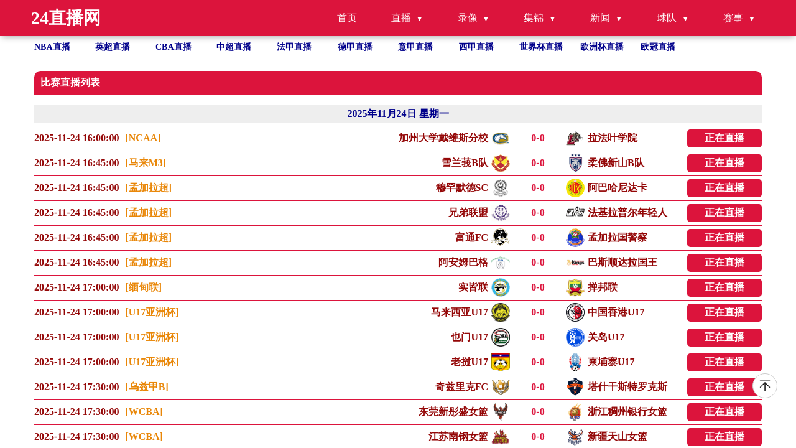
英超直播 (112, 47)
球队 (667, 17)
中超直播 (233, 47)
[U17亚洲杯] (151, 312)
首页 (347, 17)
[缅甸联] (143, 287)
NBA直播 (52, 47)
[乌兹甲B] (146, 386)
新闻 (600, 17)
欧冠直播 (658, 47)
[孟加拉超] (148, 187)
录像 (468, 17)
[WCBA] (143, 411)
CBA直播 (173, 47)
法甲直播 (294, 47)
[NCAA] (142, 138)
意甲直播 (415, 47)
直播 (401, 17)
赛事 (733, 17)
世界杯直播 (541, 47)
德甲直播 (355, 47)
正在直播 (724, 138)
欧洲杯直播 (602, 47)
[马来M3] (145, 162)
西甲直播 (476, 47)
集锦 (534, 17)
